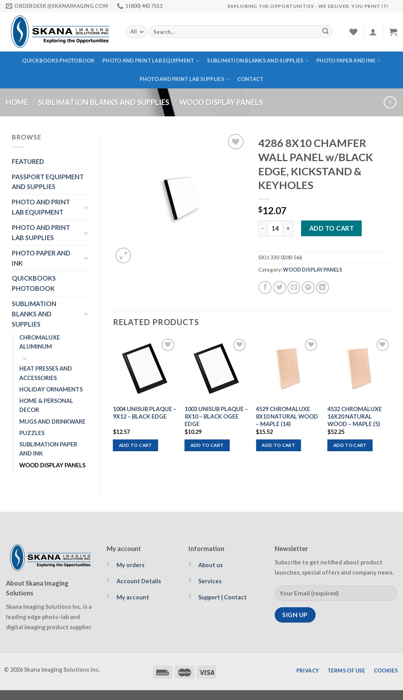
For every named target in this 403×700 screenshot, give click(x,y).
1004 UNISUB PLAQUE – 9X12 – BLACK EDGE (144, 413)
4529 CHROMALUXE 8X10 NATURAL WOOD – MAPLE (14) (287, 416)
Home (17, 102)
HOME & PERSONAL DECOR (46, 405)
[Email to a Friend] (293, 287)
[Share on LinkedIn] (322, 287)
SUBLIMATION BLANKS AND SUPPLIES (258, 60)
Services (210, 581)
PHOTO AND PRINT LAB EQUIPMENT (151, 60)
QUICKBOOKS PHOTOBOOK (58, 60)
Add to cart (331, 228)
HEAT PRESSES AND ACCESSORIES (45, 373)
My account (132, 597)
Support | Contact (222, 597)
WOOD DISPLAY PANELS (221, 102)
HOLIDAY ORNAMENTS (51, 389)
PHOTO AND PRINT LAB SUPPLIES (185, 79)
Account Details (138, 581)
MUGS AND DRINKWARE (52, 421)
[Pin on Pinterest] (308, 287)
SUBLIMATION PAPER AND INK (48, 449)
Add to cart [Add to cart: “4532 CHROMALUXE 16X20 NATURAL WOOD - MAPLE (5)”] (350, 445)
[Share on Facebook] (265, 287)
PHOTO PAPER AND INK (348, 60)
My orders (130, 565)
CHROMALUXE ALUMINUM (39, 342)
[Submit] (325, 32)
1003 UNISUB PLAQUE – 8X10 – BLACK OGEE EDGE (216, 416)
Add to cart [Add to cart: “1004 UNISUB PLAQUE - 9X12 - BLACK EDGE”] (135, 445)
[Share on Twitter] (279, 287)
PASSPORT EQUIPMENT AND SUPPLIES (48, 182)
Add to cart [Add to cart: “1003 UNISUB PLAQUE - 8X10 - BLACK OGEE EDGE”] (207, 445)
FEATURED (28, 161)
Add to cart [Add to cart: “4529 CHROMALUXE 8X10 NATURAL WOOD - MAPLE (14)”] (278, 445)
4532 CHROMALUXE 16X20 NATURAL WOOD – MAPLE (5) (354, 416)
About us (210, 565)
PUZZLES (31, 433)
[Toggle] (86, 207)
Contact (250, 79)
